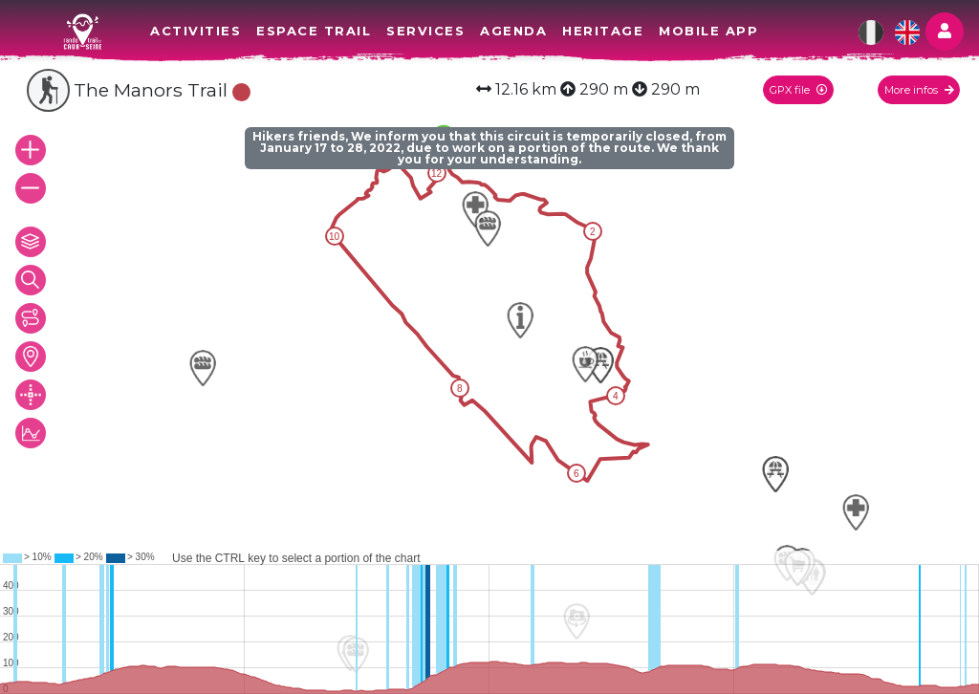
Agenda (513, 30)
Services (425, 30)
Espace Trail (313, 30)
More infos (919, 90)
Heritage (602, 30)
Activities (195, 30)
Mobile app (708, 30)
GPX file (798, 90)
